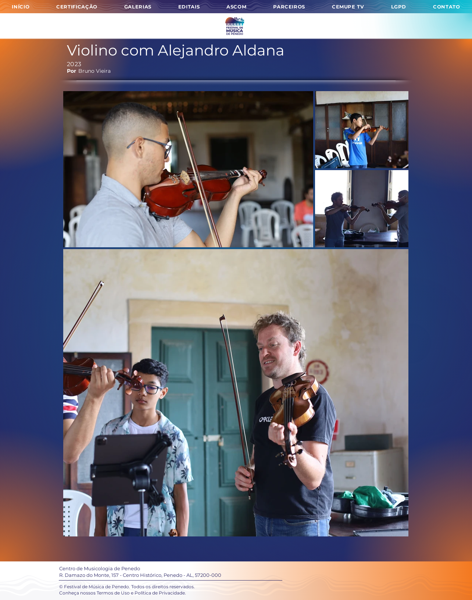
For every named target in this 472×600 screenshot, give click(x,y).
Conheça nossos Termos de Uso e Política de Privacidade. (122, 593)
